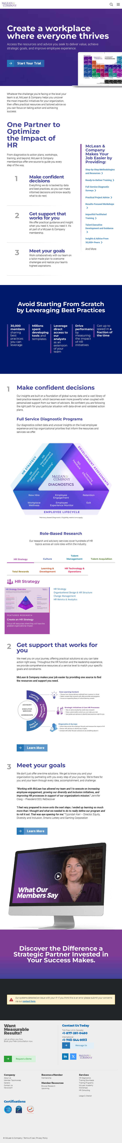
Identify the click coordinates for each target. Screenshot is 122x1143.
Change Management (65, 596)
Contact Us (8, 1085)
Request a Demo (24, 1059)
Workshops (83, 1088)
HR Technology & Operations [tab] (74, 570)
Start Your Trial (29, 63)
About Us (7, 1078)
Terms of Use (29, 1138)
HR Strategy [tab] (20, 558)
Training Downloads (86, 1080)
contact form (29, 1001)
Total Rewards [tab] (20, 571)
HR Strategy (60, 589)
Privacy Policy (42, 1138)
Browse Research (48, 1086)
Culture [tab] (47, 558)
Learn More (35, 748)
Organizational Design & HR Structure (73, 592)
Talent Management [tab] (74, 557)
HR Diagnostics (85, 1078)
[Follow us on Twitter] (73, 1056)
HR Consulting (84, 1090)
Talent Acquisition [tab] (101, 558)
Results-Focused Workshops (99, 204)
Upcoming (45, 1088)
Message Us (81, 1045)
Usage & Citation (85, 1096)
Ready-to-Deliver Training (98, 180)
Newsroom (8, 1088)
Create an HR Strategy (20, 619)
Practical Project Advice (97, 197)
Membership (46, 1078)
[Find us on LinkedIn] (65, 1056)
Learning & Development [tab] (48, 570)
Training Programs (86, 1083)
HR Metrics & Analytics (65, 599)
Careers (7, 1083)
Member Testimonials (12, 1080)
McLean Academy (86, 1085)
